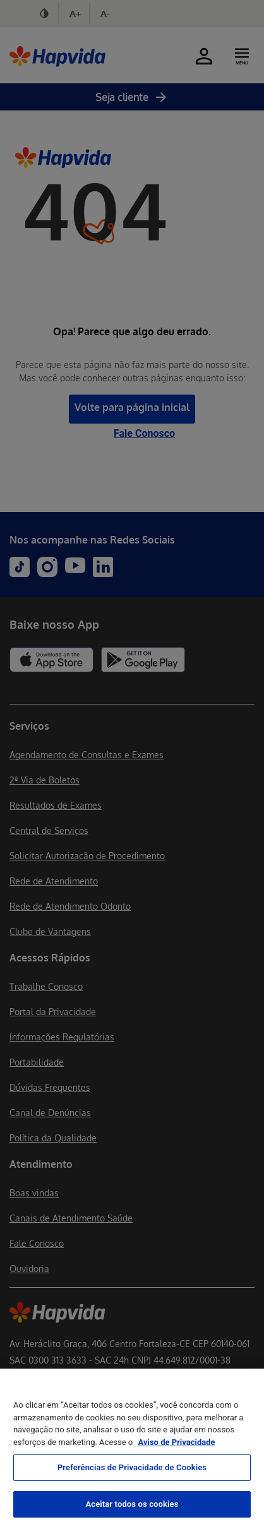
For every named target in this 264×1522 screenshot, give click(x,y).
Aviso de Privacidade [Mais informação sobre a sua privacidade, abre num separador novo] (176, 1462)
